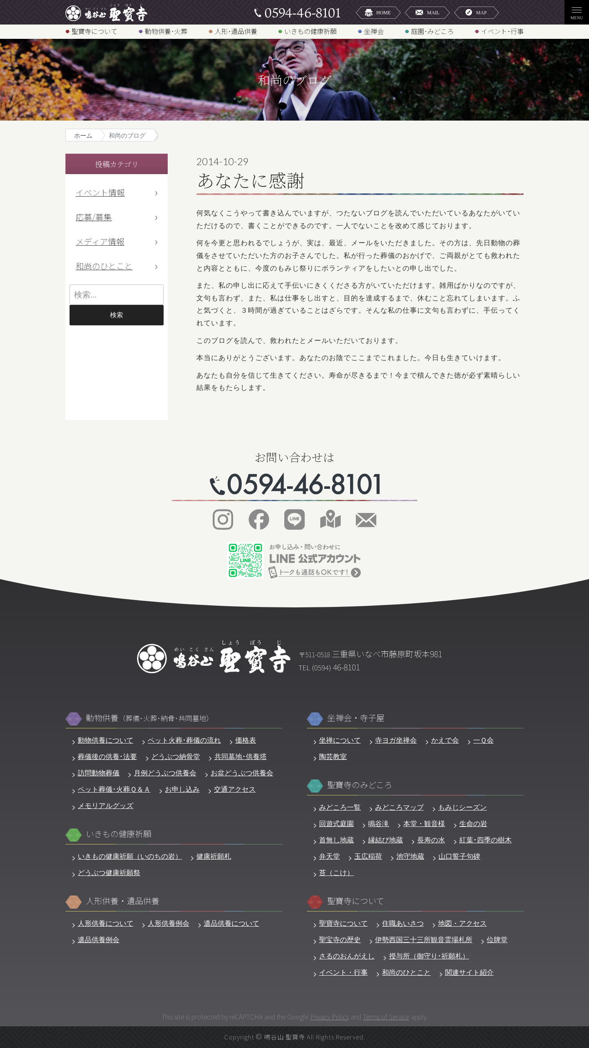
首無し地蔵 (336, 840)
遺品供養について (231, 923)
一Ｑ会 (483, 740)
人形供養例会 (168, 923)
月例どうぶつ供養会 (165, 773)
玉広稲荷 (368, 856)
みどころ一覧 (340, 807)
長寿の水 (431, 840)
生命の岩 (473, 824)
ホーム (83, 135)
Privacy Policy (329, 1016)
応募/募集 (94, 217)
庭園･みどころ (432, 30)
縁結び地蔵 (385, 840)
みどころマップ (399, 807)
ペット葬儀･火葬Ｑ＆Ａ (114, 789)
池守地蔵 (410, 856)
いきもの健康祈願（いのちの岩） (130, 856)
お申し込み (182, 789)
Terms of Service (386, 1016)
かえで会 (445, 740)
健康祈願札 (213, 856)
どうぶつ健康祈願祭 (109, 873)
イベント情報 (100, 192)
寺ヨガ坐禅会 (396, 740)
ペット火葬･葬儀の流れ (184, 740)
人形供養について (105, 923)
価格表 (245, 740)
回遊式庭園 (336, 824)
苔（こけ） (336, 873)
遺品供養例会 (98, 940)
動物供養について (105, 740)
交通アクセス (235, 789)
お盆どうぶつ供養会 (242, 773)
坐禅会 (374, 30)
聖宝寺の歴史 (340, 940)
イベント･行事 (502, 30)
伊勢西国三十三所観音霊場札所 (423, 940)
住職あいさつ (403, 923)
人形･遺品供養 (236, 30)
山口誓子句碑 (459, 856)
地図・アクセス (462, 923)
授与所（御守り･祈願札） (429, 956)
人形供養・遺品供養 (123, 901)
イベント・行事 (343, 972)
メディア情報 (100, 241)
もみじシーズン (462, 807)
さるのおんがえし (347, 956)
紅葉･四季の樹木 (485, 840)
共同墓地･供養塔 (240, 757)
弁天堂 (329, 856)
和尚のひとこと (104, 266)
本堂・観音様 (424, 824)
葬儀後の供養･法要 (107, 757)
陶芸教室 (333, 757)
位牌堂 (497, 940)
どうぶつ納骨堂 (175, 757)
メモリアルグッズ (105, 806)
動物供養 (149, 717)
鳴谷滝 (378, 824)
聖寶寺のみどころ (359, 784)
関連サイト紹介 (469, 972)
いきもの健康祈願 (310, 30)
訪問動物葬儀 (98, 773)
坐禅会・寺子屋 (355, 717)
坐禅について (340, 740)
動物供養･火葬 (166, 30)
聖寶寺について (94, 30)
